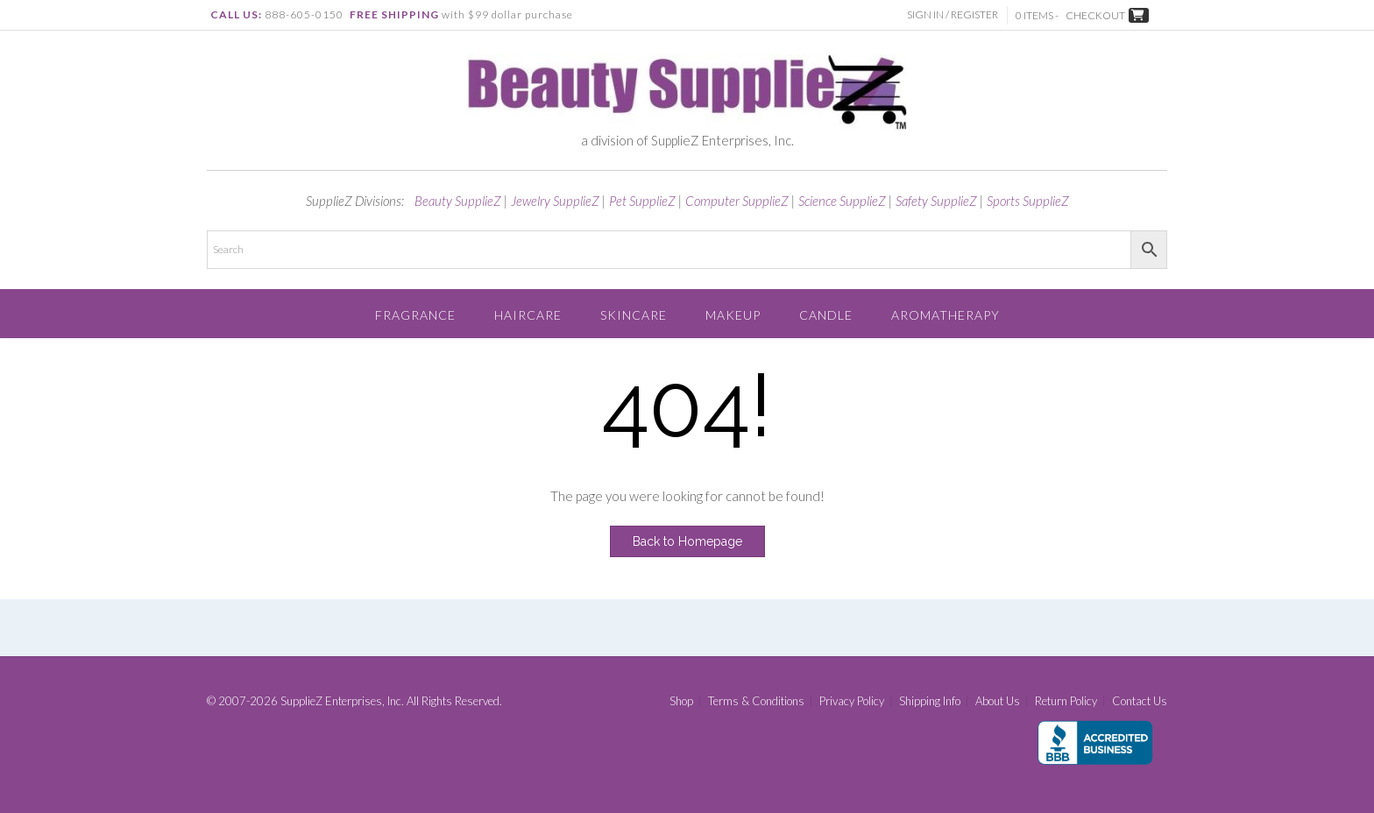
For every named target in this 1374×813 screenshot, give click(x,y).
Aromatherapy (945, 315)
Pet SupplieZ (642, 201)
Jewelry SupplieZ (555, 201)
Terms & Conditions (756, 701)
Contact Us (1139, 701)
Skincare (633, 315)
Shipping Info (929, 701)
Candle (826, 315)
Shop (681, 701)
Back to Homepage (687, 541)
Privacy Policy (851, 701)
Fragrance (415, 315)
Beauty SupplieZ (457, 201)
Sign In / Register (952, 14)
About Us (997, 701)
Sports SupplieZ (1028, 201)
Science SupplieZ (842, 201)
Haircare (528, 315)
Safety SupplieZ (936, 201)
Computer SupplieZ (737, 201)
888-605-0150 (304, 14)
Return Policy (1066, 701)
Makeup (733, 315)
